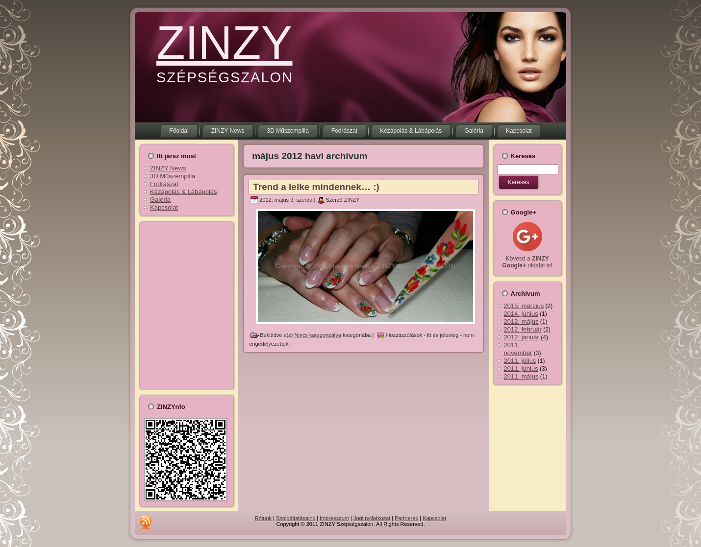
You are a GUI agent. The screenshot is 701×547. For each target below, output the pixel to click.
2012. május (521, 321)
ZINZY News (168, 168)
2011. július (520, 360)
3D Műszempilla (172, 176)
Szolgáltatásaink (295, 518)
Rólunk (263, 518)
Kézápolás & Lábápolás (183, 191)
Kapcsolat (164, 207)
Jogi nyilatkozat (371, 518)
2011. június (521, 368)
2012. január (521, 337)
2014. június (521, 313)
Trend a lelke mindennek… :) (316, 187)
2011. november (518, 349)
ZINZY (224, 42)
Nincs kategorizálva (318, 334)
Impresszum (334, 518)
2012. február (523, 329)
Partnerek (406, 518)
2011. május (521, 376)
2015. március (524, 305)
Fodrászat (164, 184)
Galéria (160, 199)
